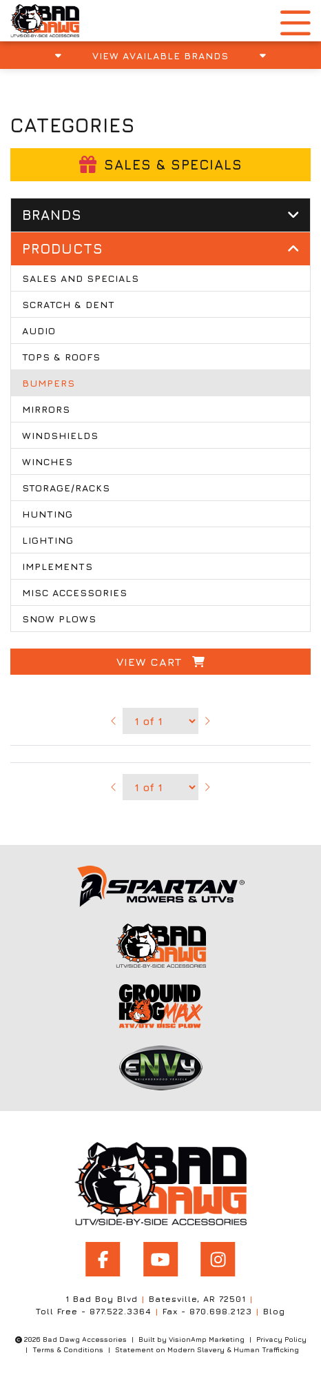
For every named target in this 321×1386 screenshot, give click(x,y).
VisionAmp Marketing (207, 1339)
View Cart (160, 661)
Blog (274, 1311)
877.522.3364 (121, 1311)
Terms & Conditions (67, 1349)
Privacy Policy (281, 1339)
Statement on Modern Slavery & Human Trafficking (207, 1349)
